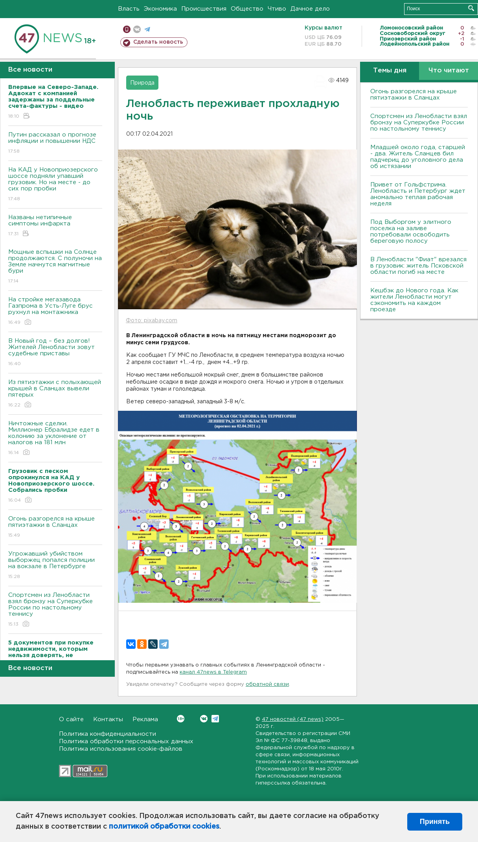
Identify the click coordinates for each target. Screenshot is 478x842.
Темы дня (389, 71)
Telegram (215, 718)
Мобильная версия (127, 29)
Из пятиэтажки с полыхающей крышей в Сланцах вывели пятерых (55, 394)
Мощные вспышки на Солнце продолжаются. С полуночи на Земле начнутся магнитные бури (55, 266)
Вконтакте (180, 718)
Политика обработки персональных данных (126, 741)
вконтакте (137, 29)
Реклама (145, 719)
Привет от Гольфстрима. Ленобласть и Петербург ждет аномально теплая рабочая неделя (417, 194)
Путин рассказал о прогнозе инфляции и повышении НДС (55, 143)
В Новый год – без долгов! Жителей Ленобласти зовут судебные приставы (55, 352)
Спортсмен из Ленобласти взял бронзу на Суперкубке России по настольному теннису (55, 610)
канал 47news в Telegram (213, 672)
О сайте (71, 719)
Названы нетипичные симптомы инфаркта (55, 226)
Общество (247, 8)
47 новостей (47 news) (293, 719)
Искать (471, 8)
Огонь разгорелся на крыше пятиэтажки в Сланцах (55, 527)
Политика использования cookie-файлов (120, 749)
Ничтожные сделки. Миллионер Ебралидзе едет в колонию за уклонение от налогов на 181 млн (55, 438)
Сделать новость (158, 42)
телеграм (147, 29)
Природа (142, 83)
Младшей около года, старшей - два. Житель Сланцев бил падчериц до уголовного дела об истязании (417, 157)
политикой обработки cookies (164, 827)
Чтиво (277, 8)
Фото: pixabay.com (151, 320)
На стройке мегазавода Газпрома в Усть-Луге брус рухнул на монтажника (55, 311)
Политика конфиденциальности (107, 734)
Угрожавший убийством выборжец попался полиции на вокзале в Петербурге (55, 565)
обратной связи (267, 684)
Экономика (160, 8)
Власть (129, 8)
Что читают (448, 71)
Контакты (108, 719)
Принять (435, 821)
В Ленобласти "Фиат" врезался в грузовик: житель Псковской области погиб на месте (418, 266)
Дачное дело (310, 8)
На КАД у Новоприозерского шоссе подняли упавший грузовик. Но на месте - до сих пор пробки (55, 184)
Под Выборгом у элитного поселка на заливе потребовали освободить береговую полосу (410, 232)
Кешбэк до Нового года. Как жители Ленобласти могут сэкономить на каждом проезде (414, 300)
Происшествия (203, 8)
